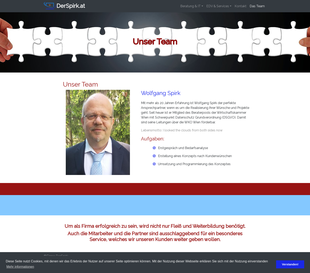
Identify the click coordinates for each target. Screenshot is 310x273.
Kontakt (240, 6)
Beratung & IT (190, 6)
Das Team (257, 6)
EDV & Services (217, 6)
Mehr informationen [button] (20, 266)
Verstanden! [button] (290, 264)
